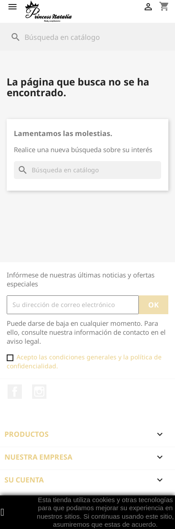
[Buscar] (87, 37)
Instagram (39, 391)
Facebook (15, 391)
